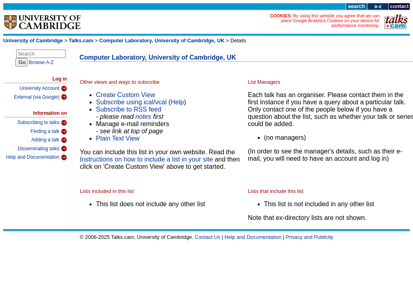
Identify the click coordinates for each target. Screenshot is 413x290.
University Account (43, 88)
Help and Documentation (36, 157)
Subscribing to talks (42, 123)
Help (177, 102)
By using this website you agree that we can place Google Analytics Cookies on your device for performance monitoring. (330, 20)
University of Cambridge (33, 40)
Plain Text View (118, 138)
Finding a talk (49, 131)
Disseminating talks (42, 148)
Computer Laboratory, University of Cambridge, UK (162, 40)
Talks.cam (81, 40)
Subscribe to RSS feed (128, 109)
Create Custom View (125, 94)
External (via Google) (40, 97)
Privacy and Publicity (309, 237)
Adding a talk (49, 140)
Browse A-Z (41, 62)
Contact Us (207, 237)
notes (143, 116)
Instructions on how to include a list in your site (146, 159)
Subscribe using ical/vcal (131, 102)
